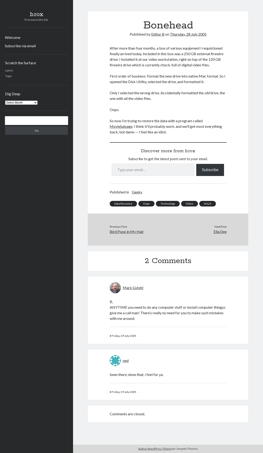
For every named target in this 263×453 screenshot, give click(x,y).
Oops (146, 203)
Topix (8, 76)
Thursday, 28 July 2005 (188, 34)
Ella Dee (220, 231)
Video (189, 203)
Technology (168, 203)
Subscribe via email (20, 46)
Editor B (158, 34)
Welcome (12, 37)
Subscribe (210, 170)
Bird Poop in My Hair (127, 231)
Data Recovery (123, 203)
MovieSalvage (121, 126)
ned (126, 360)
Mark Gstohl (133, 287)
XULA (207, 203)
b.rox (36, 14)
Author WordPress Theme (155, 448)
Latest (9, 70)
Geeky (137, 192)
